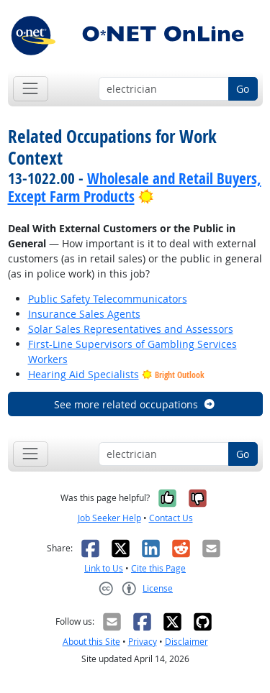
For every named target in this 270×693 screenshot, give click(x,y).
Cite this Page (158, 568)
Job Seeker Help (109, 518)
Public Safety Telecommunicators (107, 299)
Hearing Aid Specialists (83, 374)
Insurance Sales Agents (84, 314)
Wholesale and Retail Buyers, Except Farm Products (134, 187)
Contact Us (171, 518)
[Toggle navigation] (30, 88)
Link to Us (103, 568)
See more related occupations (135, 404)
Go (242, 89)
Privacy (142, 641)
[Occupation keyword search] (164, 89)
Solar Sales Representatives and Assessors (130, 329)
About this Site (91, 641)
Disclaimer (186, 641)
